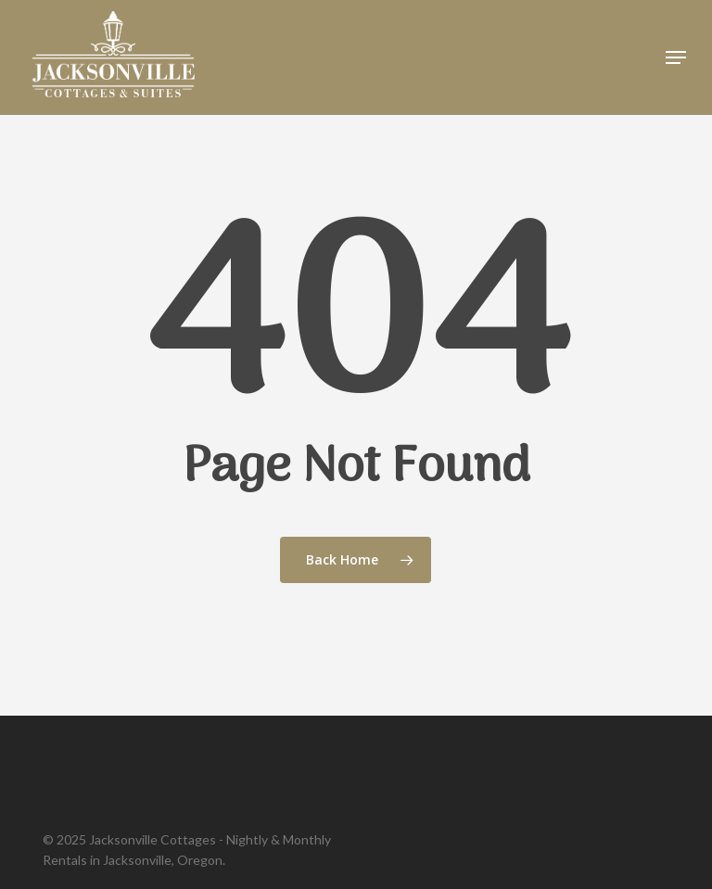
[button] (676, 57)
